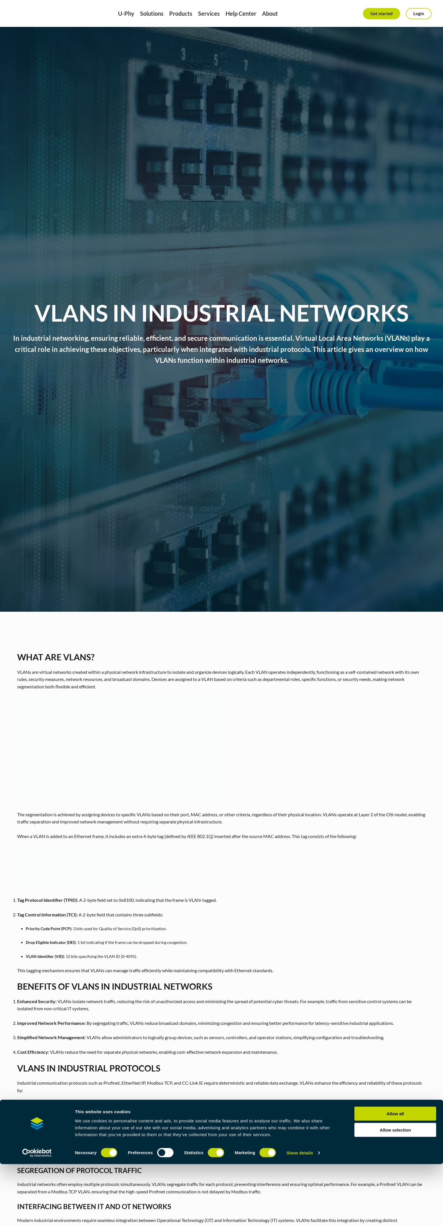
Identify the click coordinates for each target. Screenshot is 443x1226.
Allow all (395, 1175)
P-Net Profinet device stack (286, 1148)
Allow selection (395, 1191)
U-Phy (126, 13)
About (270, 13)
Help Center (241, 13)
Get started (381, 13)
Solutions (151, 13)
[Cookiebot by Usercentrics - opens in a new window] (37, 1215)
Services (209, 13)
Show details (300, 1214)
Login (418, 13)
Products (180, 13)
